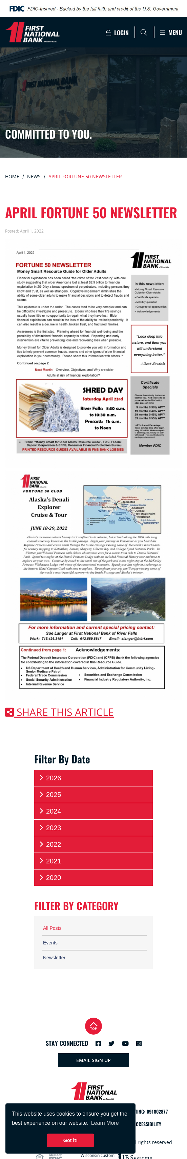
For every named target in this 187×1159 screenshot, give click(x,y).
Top (93, 1025)
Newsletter (54, 957)
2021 (49, 861)
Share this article (59, 712)
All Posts (52, 928)
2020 (49, 877)
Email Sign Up (93, 1060)
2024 (49, 811)
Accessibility (147, 1124)
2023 (49, 827)
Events (50, 942)
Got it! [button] (70, 1140)
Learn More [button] (105, 1123)
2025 (49, 794)
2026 (49, 778)
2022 (49, 844)
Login (117, 32)
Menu (171, 32)
